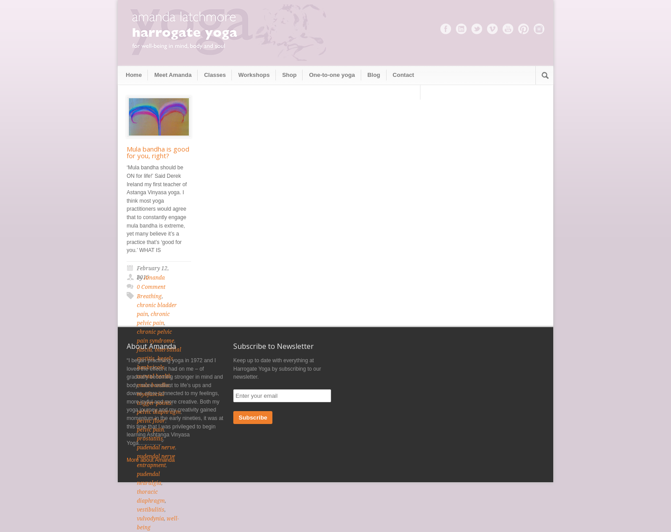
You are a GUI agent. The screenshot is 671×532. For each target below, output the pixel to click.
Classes (215, 75)
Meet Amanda (173, 75)
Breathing (149, 296)
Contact (403, 75)
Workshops (254, 75)
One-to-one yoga (332, 75)
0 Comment (151, 287)
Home (134, 75)
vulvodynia (150, 519)
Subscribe (253, 417)
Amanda (154, 278)
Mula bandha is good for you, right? (158, 152)
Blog (373, 75)
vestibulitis (150, 510)
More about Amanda (151, 460)
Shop (289, 75)
